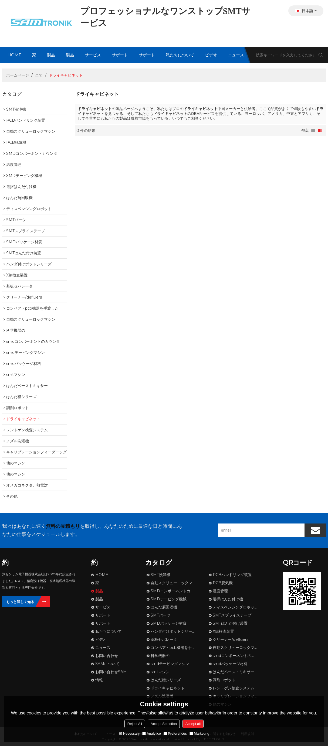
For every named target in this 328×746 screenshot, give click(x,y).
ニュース (236, 54)
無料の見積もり (63, 526)
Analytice (151, 733)
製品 (51, 54)
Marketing (199, 733)
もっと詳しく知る (20, 602)
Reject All (134, 724)
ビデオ (211, 54)
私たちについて (180, 54)
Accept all (193, 724)
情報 (99, 679)
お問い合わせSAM (111, 671)
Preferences (175, 733)
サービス (93, 54)
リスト (313, 130)
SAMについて (107, 663)
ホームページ (17, 75)
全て (39, 75)
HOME (14, 54)
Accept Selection (164, 724)
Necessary (129, 733)
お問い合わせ (106, 655)
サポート (120, 54)
